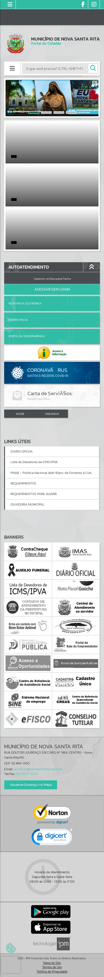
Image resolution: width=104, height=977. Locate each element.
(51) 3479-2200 (27, 773)
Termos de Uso (52, 967)
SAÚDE (20, 414)
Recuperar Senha (60, 279)
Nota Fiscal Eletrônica (25, 303)
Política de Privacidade (52, 971)
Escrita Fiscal (18, 320)
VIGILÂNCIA (52, 414)
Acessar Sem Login (52, 289)
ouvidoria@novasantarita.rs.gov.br (38, 769)
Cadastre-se (41, 279)
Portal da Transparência (27, 336)
